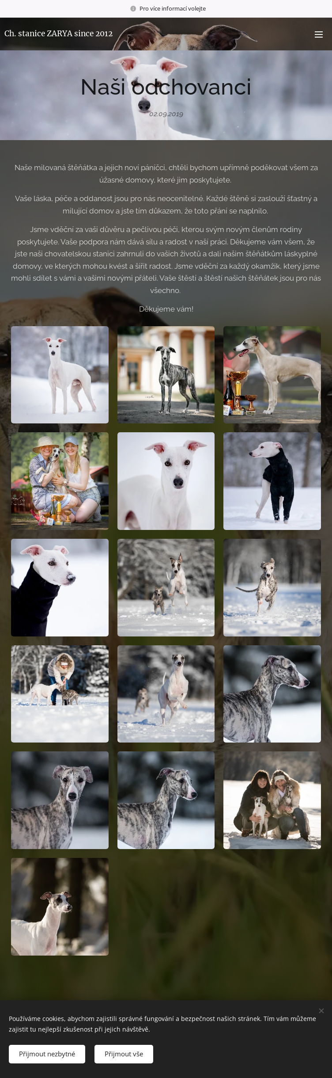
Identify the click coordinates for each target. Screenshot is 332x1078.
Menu (319, 34)
